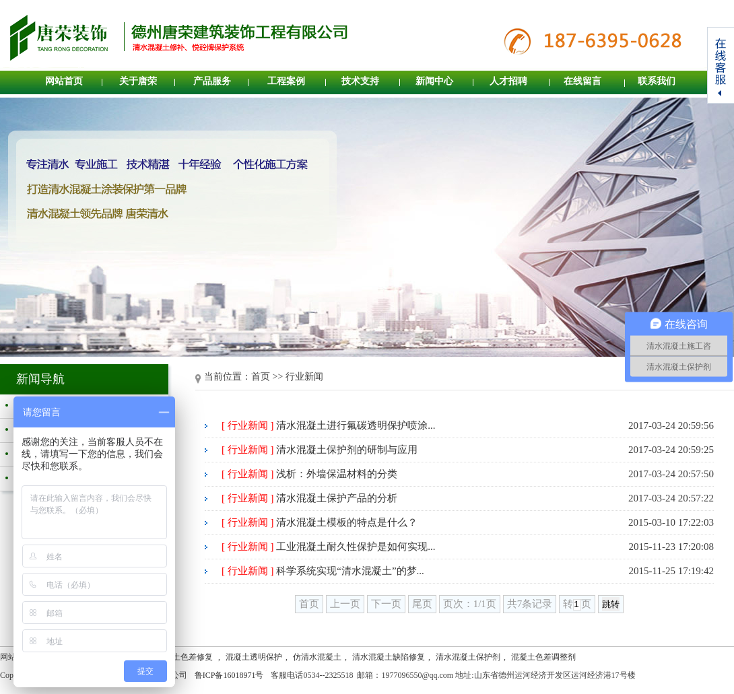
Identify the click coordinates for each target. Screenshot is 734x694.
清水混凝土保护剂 (468, 657)
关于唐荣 (138, 81)
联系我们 (656, 81)
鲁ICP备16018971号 (229, 675)
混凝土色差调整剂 (543, 657)
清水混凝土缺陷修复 (388, 657)
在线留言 (582, 81)
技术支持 (360, 81)
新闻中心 (434, 81)
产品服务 (212, 81)
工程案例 (286, 81)
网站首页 (64, 81)
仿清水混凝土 (317, 657)
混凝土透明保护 (254, 657)
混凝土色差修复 (185, 657)
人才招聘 (508, 81)
